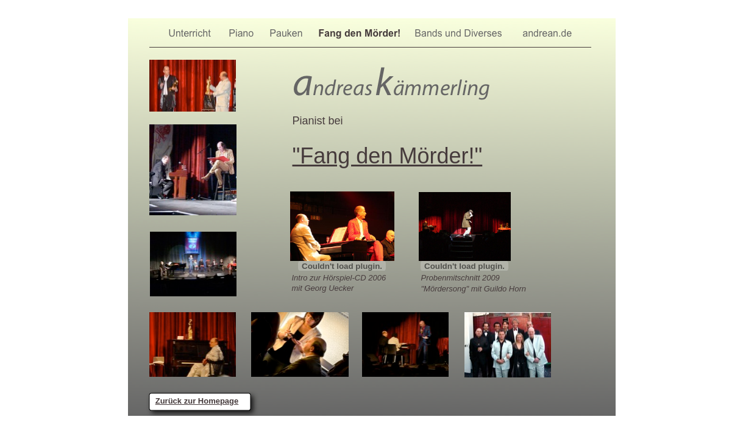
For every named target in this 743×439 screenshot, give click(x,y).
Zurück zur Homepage (197, 400)
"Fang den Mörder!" (388, 155)
